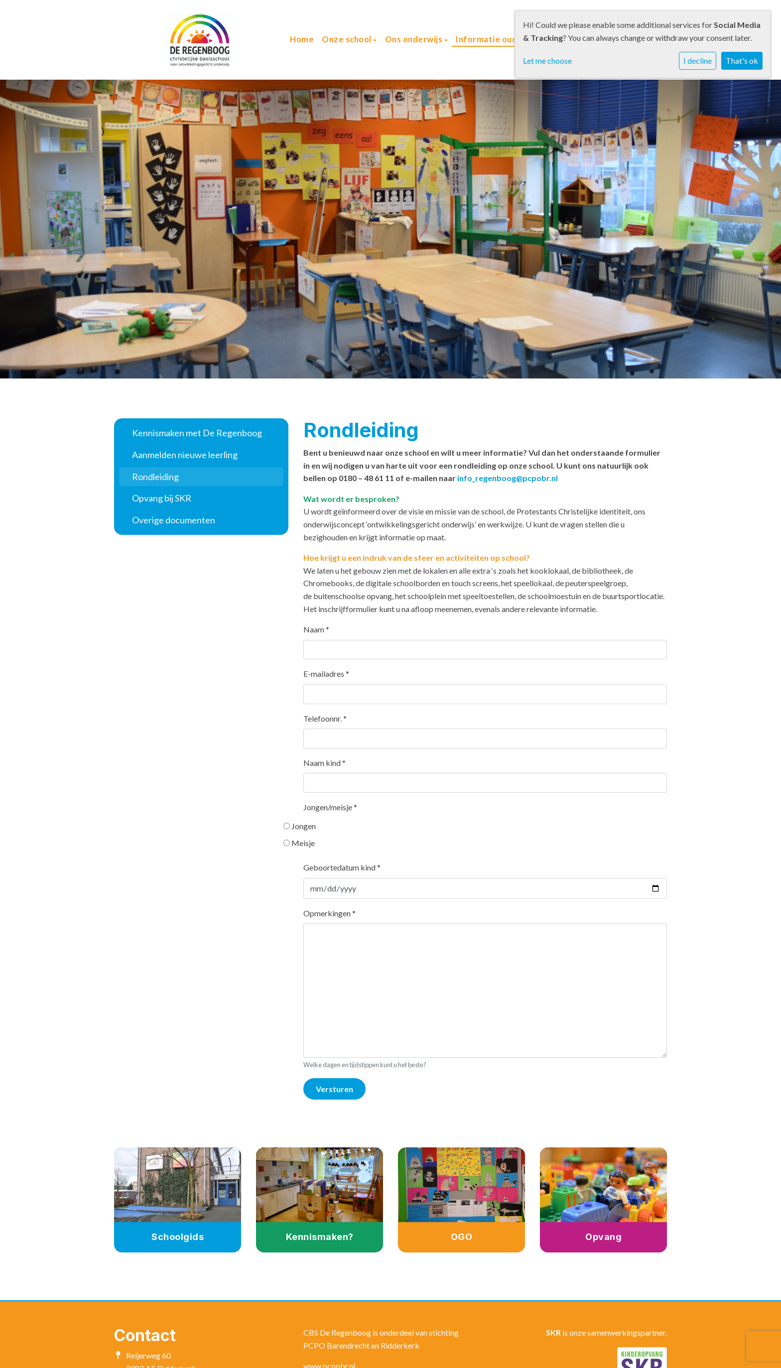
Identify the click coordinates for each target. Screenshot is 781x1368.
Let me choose (547, 60)
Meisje (304, 843)
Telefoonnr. (325, 718)
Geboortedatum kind (342, 867)
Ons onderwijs (414, 39)
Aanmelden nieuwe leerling (185, 454)
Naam (316, 629)
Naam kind (324, 762)
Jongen (304, 826)
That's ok (742, 60)
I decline (697, 60)
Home (302, 39)
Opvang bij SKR (161, 498)
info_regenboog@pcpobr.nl (507, 478)
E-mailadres (326, 673)
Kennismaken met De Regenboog (197, 432)
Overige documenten (173, 519)
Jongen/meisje (330, 807)
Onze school (347, 39)
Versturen (334, 1089)
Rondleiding (155, 476)
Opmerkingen (329, 913)
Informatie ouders (494, 39)
